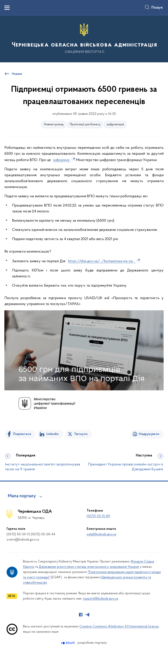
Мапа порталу (22, 496)
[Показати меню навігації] (7, 7)
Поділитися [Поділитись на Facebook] (22, 434)
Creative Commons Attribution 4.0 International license (119, 626)
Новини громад (54, 124)
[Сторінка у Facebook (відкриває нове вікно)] (80, 614)
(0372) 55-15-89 (98, 516)
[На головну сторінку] (84, 38)
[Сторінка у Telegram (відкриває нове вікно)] (87, 614)
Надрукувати (149, 434)
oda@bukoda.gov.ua (101, 534)
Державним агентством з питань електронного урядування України (89, 567)
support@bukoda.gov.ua (100, 598)
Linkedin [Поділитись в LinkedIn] (52, 434)
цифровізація (115, 124)
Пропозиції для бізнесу (85, 124)
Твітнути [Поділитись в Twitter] (81, 434)
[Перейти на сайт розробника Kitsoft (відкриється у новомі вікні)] (68, 643)
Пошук (157, 8)
